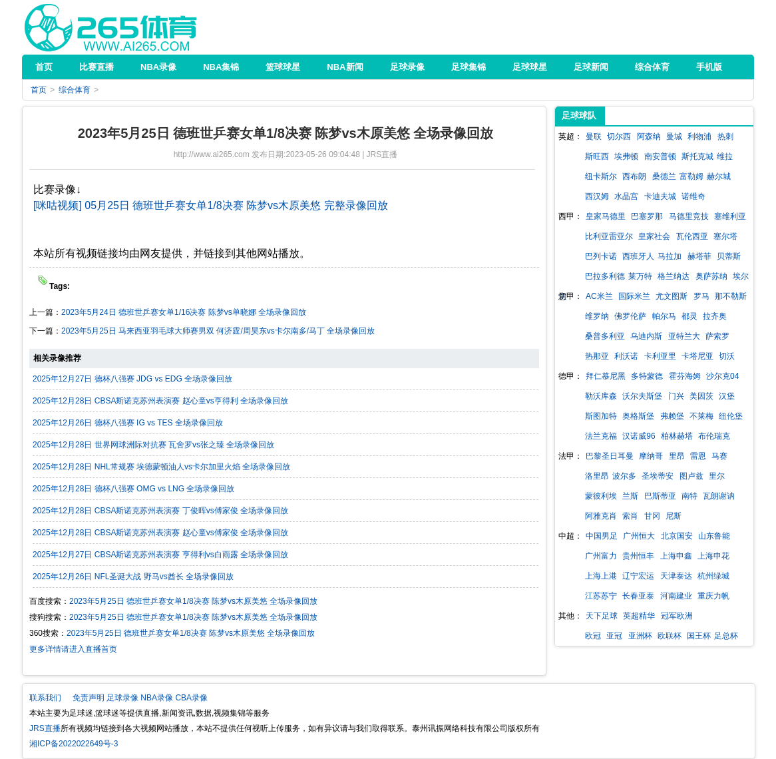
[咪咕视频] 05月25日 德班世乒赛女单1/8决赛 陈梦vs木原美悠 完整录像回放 (210, 205)
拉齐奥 (715, 316)
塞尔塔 (725, 236)
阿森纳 (649, 136)
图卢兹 (691, 476)
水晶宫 (626, 196)
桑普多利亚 (605, 336)
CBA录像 (191, 697)
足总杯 (726, 635)
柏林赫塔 (677, 436)
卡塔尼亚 (697, 356)
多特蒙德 (647, 376)
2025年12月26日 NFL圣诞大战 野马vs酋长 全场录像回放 (133, 576)
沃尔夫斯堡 (642, 396)
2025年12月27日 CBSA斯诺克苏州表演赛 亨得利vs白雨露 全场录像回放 (160, 554)
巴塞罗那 (647, 216)
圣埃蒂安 (658, 476)
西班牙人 (638, 256)
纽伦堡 (731, 416)
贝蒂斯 (729, 256)
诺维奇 (693, 196)
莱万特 (640, 276)
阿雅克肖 (601, 516)
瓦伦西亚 (692, 236)
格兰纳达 (673, 276)
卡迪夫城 (660, 196)
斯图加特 (601, 416)
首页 (39, 90)
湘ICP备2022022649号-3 (73, 743)
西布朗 (634, 176)
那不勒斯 (731, 296)
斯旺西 (597, 156)
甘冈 (652, 516)
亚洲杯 (640, 635)
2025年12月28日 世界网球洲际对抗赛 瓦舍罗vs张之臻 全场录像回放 (153, 444)
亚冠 (614, 635)
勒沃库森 (601, 396)
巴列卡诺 (601, 256)
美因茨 (701, 396)
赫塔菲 (699, 256)
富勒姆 (691, 176)
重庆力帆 (713, 596)
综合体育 (75, 90)
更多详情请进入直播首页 (73, 649)
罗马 (701, 296)
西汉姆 (597, 196)
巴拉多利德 (605, 276)
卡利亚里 (660, 356)
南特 (689, 496)
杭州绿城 (713, 576)
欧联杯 (669, 635)
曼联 (594, 136)
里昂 (677, 456)
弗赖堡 (672, 416)
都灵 (689, 316)
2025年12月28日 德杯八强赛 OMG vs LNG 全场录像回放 (133, 488)
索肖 (630, 516)
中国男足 (602, 536)
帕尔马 (664, 316)
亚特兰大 (684, 336)
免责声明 (88, 697)
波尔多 (624, 476)
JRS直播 (110, 27)
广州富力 (601, 556)
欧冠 (593, 635)
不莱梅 (701, 416)
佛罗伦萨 (630, 316)
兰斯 (630, 496)
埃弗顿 (626, 156)
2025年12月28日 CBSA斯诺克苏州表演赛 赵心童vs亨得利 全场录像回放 (160, 400)
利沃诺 (626, 356)
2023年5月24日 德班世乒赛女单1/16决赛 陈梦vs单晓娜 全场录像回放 (183, 312)
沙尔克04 (722, 376)
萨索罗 (717, 336)
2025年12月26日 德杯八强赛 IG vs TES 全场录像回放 (128, 422)
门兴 (676, 396)
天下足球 (602, 616)
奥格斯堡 (638, 416)
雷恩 (698, 456)
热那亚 (597, 356)
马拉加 (669, 256)
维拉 (725, 156)
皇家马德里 (606, 216)
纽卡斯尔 (601, 176)
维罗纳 (597, 316)
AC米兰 (599, 296)
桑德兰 (664, 176)
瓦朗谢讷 (719, 496)
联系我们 (45, 697)
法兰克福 (601, 436)
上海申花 (713, 556)
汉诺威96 (638, 436)
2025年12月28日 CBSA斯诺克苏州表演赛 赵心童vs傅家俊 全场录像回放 (160, 532)
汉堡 (727, 396)
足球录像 (122, 697)
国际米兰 (634, 296)
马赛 (719, 456)
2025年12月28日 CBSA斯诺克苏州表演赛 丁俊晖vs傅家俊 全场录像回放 (160, 510)
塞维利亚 (730, 216)
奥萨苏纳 (711, 276)
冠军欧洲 (677, 616)
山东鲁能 (714, 536)
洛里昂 (597, 476)
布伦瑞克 (714, 436)
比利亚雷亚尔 (609, 236)
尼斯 (673, 516)
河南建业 (676, 596)
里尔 (717, 476)
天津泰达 (676, 576)
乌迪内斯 (646, 336)
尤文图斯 (671, 296)
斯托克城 (697, 156)
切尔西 (619, 136)
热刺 (725, 136)
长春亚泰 (638, 596)
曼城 (674, 136)
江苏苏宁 (601, 596)
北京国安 (677, 536)
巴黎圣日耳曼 (610, 456)
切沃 (727, 356)
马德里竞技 (689, 216)
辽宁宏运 (638, 576)
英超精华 (639, 616)
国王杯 (699, 635)
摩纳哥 (651, 456)
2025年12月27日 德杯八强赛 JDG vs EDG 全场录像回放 (132, 378)
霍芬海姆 (685, 376)
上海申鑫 (676, 556)
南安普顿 (660, 156)
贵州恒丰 (638, 556)
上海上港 (601, 576)
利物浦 (699, 136)
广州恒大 (639, 536)
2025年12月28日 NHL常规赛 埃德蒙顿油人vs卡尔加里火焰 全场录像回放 (161, 466)
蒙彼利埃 (601, 496)
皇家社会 (654, 236)
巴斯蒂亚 (660, 496)
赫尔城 (719, 176)
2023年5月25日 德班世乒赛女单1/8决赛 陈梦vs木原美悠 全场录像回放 (193, 601)
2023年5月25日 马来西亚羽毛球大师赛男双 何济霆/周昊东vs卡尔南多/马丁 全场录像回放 (218, 331)
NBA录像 (156, 697)
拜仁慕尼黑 (606, 376)
